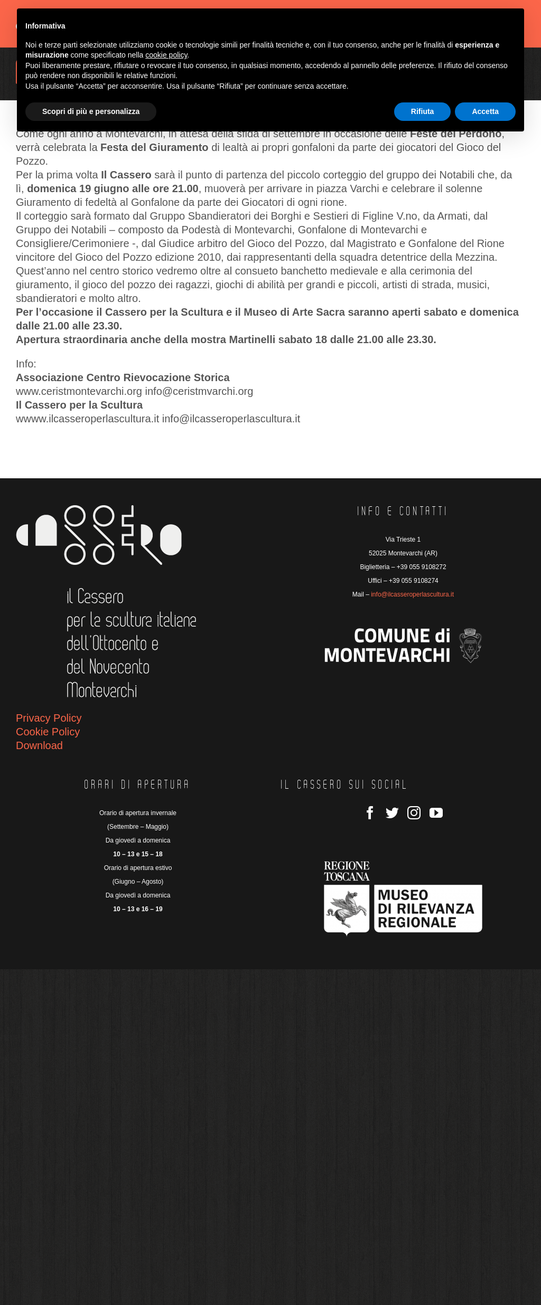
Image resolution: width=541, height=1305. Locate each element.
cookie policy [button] (166, 55)
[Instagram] (414, 812)
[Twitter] (392, 812)
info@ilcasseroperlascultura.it (412, 594)
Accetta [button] (485, 111)
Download (39, 745)
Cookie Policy (48, 731)
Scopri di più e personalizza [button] (90, 111)
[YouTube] (436, 812)
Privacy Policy (48, 718)
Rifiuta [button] (422, 111)
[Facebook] (370, 812)
